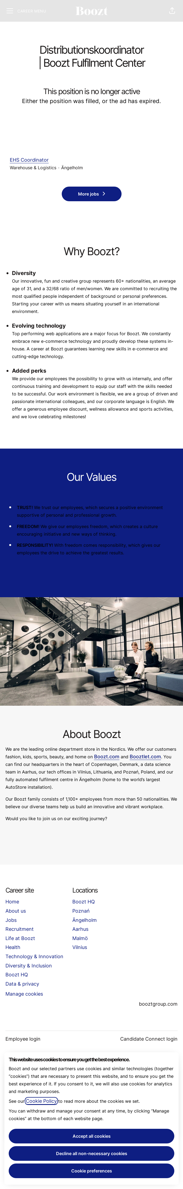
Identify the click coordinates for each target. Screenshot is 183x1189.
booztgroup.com (158, 1004)
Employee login (23, 1039)
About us (15, 911)
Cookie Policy (41, 1101)
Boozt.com (106, 756)
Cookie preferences (91, 1171)
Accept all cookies (92, 1136)
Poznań (81, 911)
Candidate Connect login (149, 1039)
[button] (172, 10)
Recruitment (19, 929)
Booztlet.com (145, 756)
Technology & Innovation (34, 956)
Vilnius (79, 947)
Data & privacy (22, 984)
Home (12, 901)
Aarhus (80, 929)
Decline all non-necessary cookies (91, 1153)
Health (12, 947)
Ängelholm (84, 920)
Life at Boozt (20, 938)
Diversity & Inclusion (28, 966)
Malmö (80, 938)
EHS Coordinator (91, 160)
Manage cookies (24, 994)
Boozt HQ (16, 974)
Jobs (11, 920)
